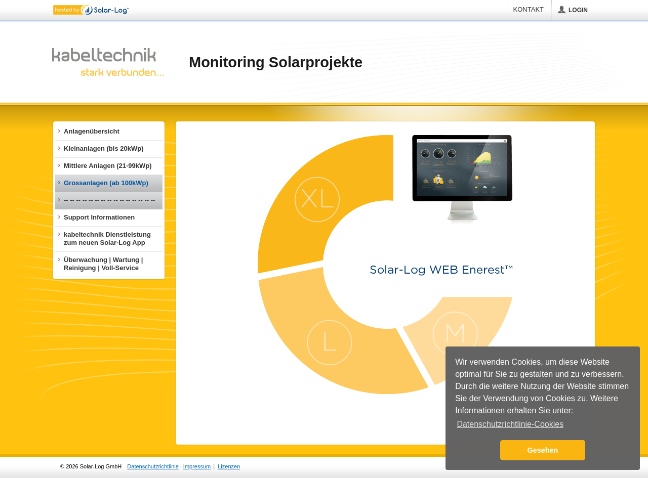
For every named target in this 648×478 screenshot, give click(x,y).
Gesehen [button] (543, 450)
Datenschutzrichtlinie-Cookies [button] (510, 424)
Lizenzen (229, 466)
